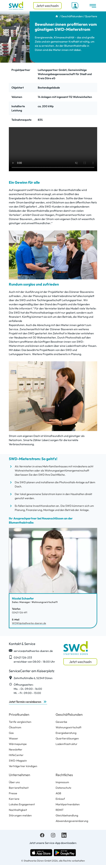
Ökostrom (15, 727)
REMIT (60, 810)
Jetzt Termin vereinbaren (25, 701)
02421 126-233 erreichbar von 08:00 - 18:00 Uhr (32, 659)
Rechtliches (64, 775)
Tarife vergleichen (20, 722)
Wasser (13, 738)
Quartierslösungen (67, 738)
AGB (58, 793)
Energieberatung (66, 733)
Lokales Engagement (22, 804)
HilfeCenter (16, 755)
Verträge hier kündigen (23, 766)
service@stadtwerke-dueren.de (31, 651)
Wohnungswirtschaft (68, 727)
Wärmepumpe (18, 744)
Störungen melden (20, 815)
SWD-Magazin (18, 760)
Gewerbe (61, 722)
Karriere (14, 798)
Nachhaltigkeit (18, 810)
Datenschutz (63, 787)
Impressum (62, 782)
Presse (13, 793)
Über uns (14, 782)
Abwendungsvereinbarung (72, 821)
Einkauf (60, 798)
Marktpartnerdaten (68, 804)
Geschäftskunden (72, 16)
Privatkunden (19, 714)
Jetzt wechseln (47, 5)
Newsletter (15, 749)
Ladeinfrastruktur (66, 744)
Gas (11, 733)
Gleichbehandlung (67, 815)
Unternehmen (19, 775)
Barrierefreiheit (19, 787)
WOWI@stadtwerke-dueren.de (29, 623)
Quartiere (91, 16)
